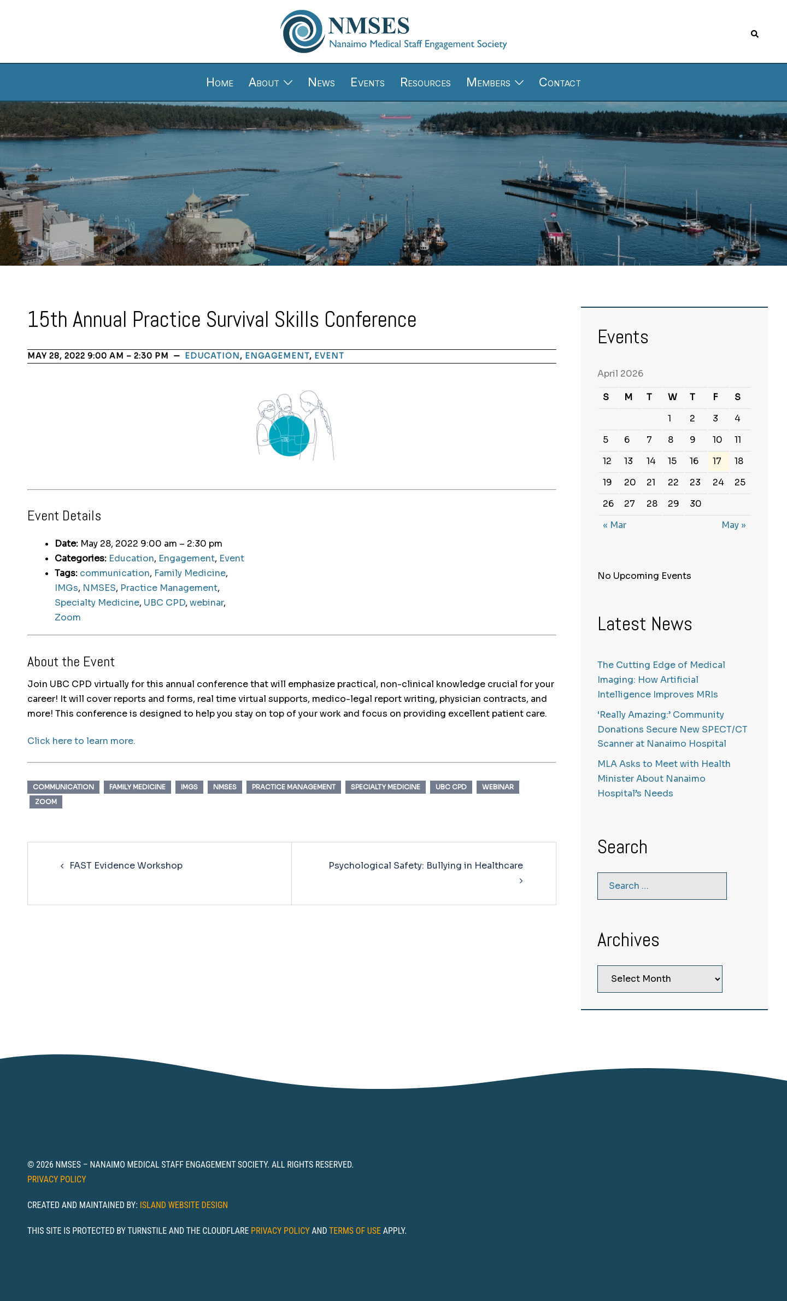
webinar (207, 602)
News (321, 82)
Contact (560, 82)
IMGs (66, 588)
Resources (425, 82)
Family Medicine (190, 573)
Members (488, 82)
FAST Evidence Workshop (126, 865)
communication (115, 573)
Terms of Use (355, 1231)
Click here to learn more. (81, 741)
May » (733, 525)
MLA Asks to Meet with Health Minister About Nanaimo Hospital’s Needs (664, 778)
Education (212, 356)
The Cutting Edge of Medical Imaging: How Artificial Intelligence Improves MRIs (661, 679)
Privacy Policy (56, 1179)
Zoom (68, 617)
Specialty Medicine (97, 602)
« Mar (614, 525)
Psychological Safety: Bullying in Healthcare (425, 865)
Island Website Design (184, 1205)
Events (367, 82)
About (264, 82)
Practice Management (169, 588)
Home (219, 82)
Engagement (277, 356)
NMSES (99, 588)
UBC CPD (164, 602)
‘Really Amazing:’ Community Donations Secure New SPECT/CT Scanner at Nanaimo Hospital (672, 729)
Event (329, 356)
